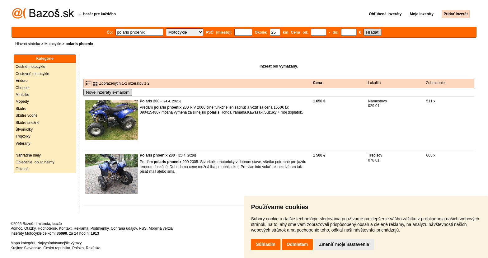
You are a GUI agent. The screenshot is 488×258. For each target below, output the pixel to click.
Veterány (23, 143)
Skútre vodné (27, 115)
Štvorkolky (24, 129)
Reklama (81, 228)
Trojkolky (23, 136)
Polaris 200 (149, 101)
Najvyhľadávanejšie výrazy (59, 243)
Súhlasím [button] (265, 244)
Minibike (22, 94)
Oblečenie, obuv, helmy (35, 162)
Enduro (22, 80)
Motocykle (53, 44)
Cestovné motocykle (32, 74)
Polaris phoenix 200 (157, 155)
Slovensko (32, 248)
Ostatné (22, 169)
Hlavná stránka (27, 44)
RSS (143, 228)
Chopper (23, 88)
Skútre (21, 108)
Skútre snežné (28, 122)
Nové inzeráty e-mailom (107, 92)
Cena (317, 83)
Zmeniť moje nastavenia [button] (344, 244)
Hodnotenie (47, 228)
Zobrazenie (435, 83)
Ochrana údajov (124, 228)
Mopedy (22, 101)
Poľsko (78, 248)
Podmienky (100, 228)
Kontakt (65, 228)
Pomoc (16, 228)
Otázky (29, 228)
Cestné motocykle (30, 66)
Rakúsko (93, 248)
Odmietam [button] (297, 244)
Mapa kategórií (23, 243)
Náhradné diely (28, 155)
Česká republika (56, 248)
